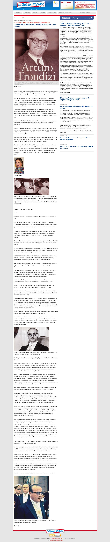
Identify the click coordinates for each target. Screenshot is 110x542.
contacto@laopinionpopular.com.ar (56, 540)
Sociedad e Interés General (19, 20)
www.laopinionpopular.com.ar (57, 538)
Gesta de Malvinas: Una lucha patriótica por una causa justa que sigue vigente (76, 24)
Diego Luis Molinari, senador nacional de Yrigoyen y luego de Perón (75, 99)
